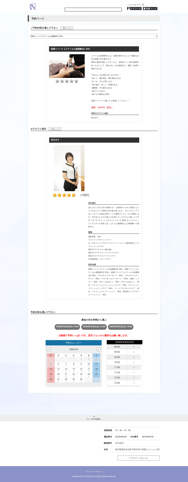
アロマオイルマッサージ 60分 (110, 275)
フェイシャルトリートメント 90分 (106, 291)
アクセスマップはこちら (138, 458)
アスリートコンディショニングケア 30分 (109, 285)
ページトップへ (94, 418)
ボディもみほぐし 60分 (109, 282)
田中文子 (94, 118)
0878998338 (121, 437)
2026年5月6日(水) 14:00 (67, 326)
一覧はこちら (66, 28)
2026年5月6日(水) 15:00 (121, 326)
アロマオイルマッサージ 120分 (114, 279)
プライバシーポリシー (94, 471)
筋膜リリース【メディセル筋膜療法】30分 (105, 269)
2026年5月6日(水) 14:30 (94, 326)
